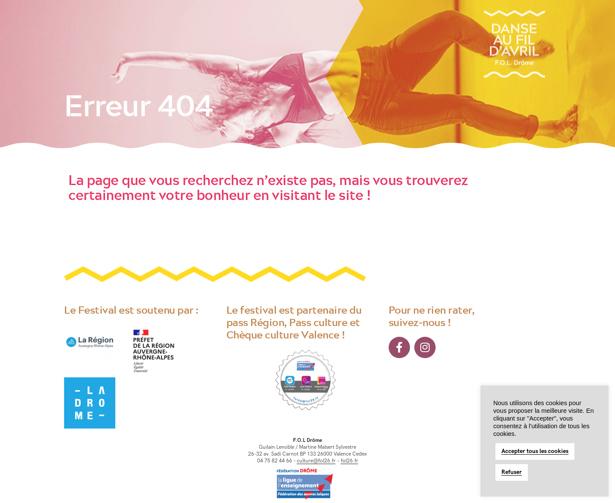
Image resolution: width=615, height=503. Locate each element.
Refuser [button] (511, 472)
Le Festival (124, 20)
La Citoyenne (242, 20)
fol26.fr (349, 461)
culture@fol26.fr (316, 461)
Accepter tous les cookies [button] (534, 451)
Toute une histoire (182, 20)
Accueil (81, 20)
